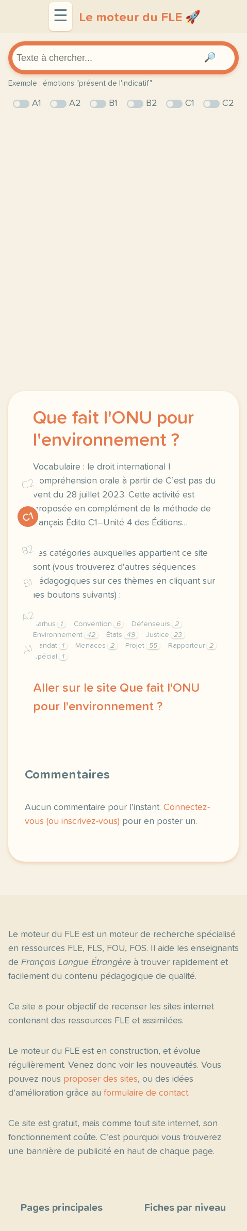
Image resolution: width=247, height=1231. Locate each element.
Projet (142, 645)
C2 (28, 484)
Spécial (50, 656)
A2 (28, 616)
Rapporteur (192, 645)
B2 (28, 549)
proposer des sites (100, 1079)
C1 (28, 517)
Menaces (96, 645)
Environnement (65, 634)
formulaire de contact (146, 1093)
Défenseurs (156, 624)
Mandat (50, 645)
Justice (165, 634)
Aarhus (49, 624)
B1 (28, 582)
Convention (98, 624)
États (122, 634)
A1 (28, 649)
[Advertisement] (123, 251)
